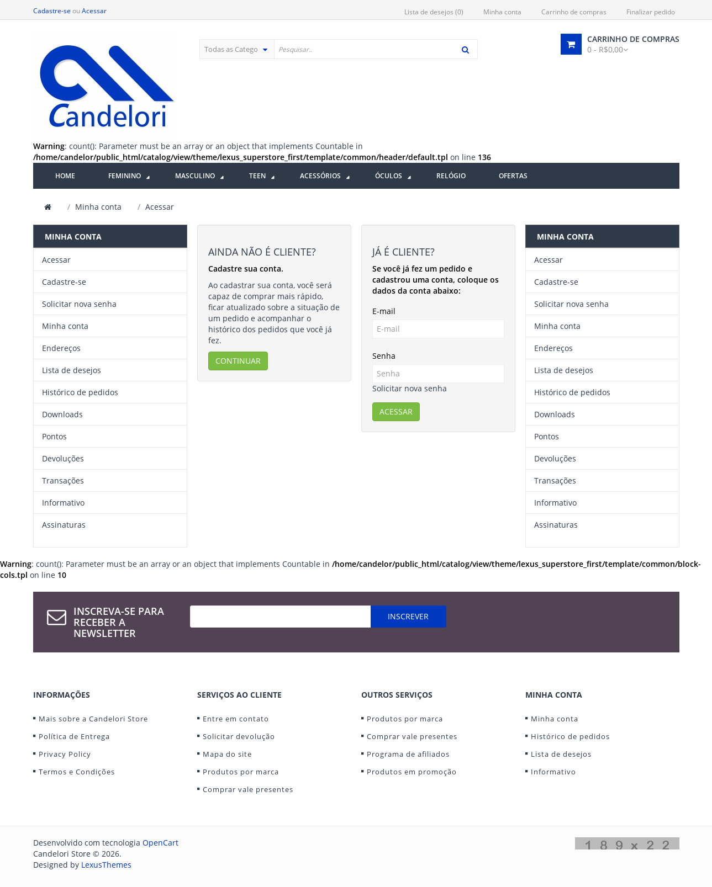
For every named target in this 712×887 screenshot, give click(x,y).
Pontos (54, 436)
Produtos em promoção (412, 772)
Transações (63, 480)
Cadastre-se (52, 10)
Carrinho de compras (573, 12)
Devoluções (63, 458)
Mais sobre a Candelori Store (93, 719)
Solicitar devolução (239, 736)
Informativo (63, 502)
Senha (383, 355)
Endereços (61, 348)
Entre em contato (236, 719)
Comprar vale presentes (248, 789)
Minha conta (502, 12)
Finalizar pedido (650, 12)
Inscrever (408, 616)
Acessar (94, 10)
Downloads (62, 414)
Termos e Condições (77, 772)
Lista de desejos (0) (433, 12)
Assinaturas (64, 524)
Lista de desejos (71, 370)
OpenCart (160, 842)
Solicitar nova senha (79, 304)
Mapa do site (227, 754)
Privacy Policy (65, 754)
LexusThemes (106, 864)
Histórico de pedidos (80, 392)
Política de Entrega (74, 736)
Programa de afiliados (408, 754)
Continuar (238, 360)
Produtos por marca (241, 772)
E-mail (383, 311)
